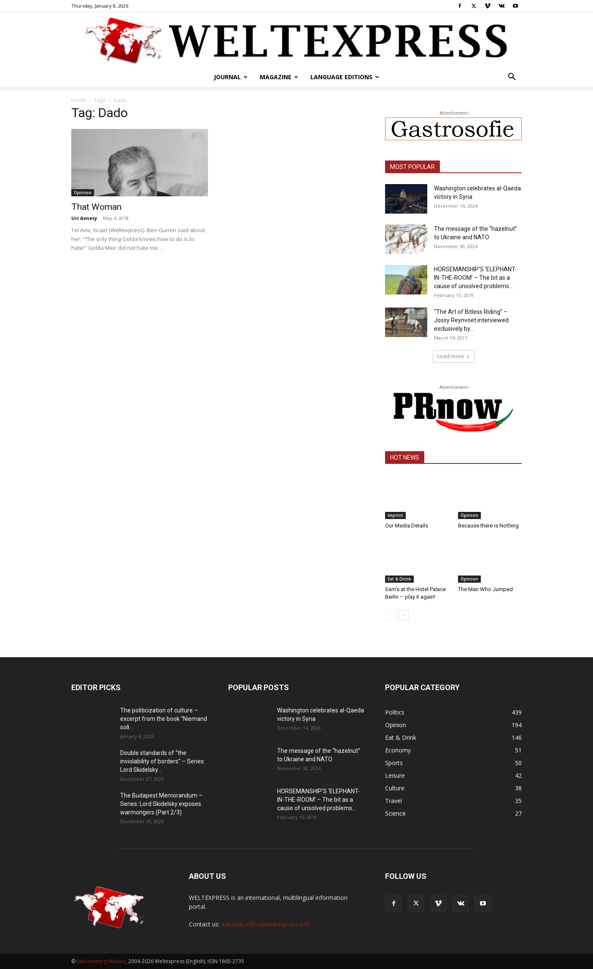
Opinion (83, 192)
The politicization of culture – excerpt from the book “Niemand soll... (163, 719)
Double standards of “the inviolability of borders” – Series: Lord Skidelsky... (162, 761)
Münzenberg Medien (101, 961)
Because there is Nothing (488, 525)
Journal (231, 77)
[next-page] (404, 615)
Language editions (344, 77)
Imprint (395, 515)
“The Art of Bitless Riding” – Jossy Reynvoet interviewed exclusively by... (471, 320)
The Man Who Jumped (485, 589)
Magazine (279, 77)
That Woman (96, 207)
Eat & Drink (399, 579)
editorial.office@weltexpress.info (265, 924)
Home (78, 100)
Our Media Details (406, 525)
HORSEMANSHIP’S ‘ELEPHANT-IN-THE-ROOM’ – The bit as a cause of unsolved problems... (475, 277)
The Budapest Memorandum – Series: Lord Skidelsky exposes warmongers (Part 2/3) (161, 804)
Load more (453, 356)
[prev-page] (390, 615)
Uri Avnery (84, 218)
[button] (511, 78)
